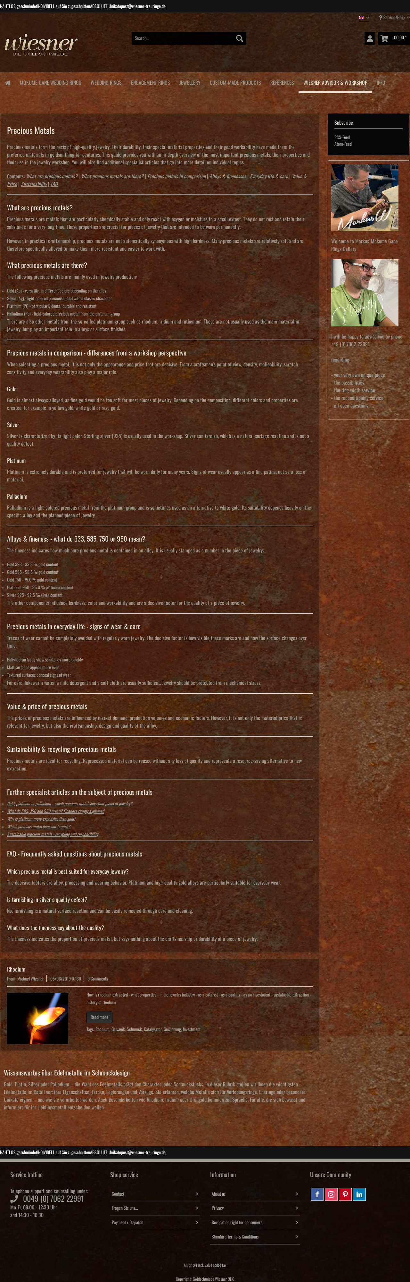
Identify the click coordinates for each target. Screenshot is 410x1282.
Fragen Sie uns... (125, 1208)
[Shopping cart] (394, 38)
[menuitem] (189, 41)
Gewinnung (172, 1029)
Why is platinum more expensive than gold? (41, 819)
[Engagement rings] (150, 81)
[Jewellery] (190, 81)
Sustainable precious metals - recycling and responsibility (52, 834)
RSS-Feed (342, 137)
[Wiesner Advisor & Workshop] (335, 82)
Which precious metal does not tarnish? (38, 827)
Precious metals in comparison (176, 176)
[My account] (370, 38)
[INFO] (381, 81)
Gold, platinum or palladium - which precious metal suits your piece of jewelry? (69, 803)
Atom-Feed (343, 144)
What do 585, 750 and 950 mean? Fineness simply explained (55, 811)
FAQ (54, 184)
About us (219, 1194)
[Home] (7, 82)
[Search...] (189, 38)
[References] (282, 81)
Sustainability (34, 184)
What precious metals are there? (112, 176)
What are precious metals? (51, 176)
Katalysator (153, 1029)
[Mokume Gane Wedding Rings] (50, 81)
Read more (99, 1017)
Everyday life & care (269, 176)
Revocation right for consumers (237, 1222)
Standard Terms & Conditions (235, 1237)
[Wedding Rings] (106, 81)
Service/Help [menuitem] (392, 17)
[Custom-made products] (235, 81)
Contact (118, 1194)
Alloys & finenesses (227, 176)
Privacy (218, 1208)
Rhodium (16, 969)
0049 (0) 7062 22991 (53, 1199)
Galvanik (118, 1029)
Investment (192, 1029)
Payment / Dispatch (127, 1222)
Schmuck (134, 1029)
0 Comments (97, 979)
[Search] (239, 38)
